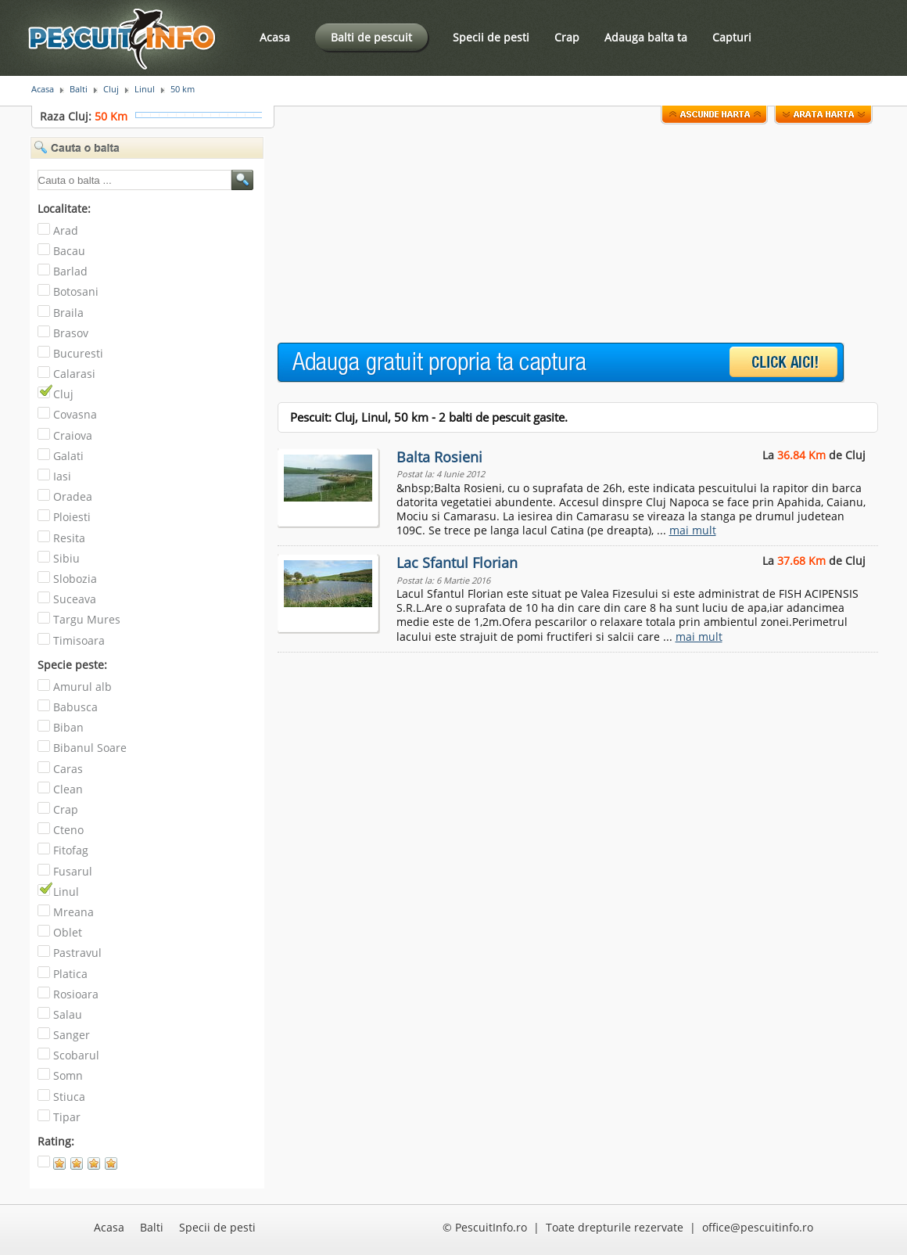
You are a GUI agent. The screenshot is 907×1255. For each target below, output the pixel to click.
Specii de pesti (491, 37)
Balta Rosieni (439, 457)
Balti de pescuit (371, 37)
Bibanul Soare (90, 747)
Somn (68, 1075)
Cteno (68, 829)
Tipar (67, 1116)
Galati (68, 455)
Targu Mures (86, 619)
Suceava (74, 599)
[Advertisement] (383, 234)
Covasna (75, 414)
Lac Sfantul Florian (457, 562)
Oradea (72, 496)
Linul (144, 89)
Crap (566, 37)
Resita (69, 537)
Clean (68, 789)
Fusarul (72, 871)
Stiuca (69, 1096)
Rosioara (76, 994)
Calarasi (74, 373)
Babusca (75, 706)
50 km (182, 89)
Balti (79, 89)
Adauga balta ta (645, 37)
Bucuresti (78, 353)
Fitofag (70, 850)
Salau (67, 1014)
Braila (68, 312)
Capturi (731, 37)
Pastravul (77, 952)
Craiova (72, 435)
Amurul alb (82, 686)
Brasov (70, 332)
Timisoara (79, 640)
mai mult (692, 530)
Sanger (71, 1034)
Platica (70, 973)
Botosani (76, 291)
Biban (68, 727)
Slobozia (75, 578)
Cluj (111, 89)
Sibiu (66, 558)
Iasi (62, 476)
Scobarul (76, 1055)
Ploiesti (72, 516)
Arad (65, 230)
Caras (68, 768)
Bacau (69, 250)
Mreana (73, 911)
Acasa (275, 37)
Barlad (70, 271)
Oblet (67, 932)
